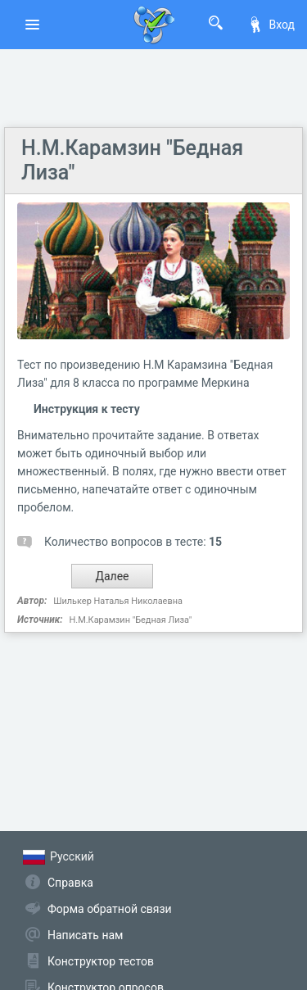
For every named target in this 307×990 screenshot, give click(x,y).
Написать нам (85, 935)
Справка (70, 882)
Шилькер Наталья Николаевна (118, 601)
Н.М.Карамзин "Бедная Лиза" (130, 620)
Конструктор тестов (100, 961)
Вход (271, 24)
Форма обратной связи (109, 908)
